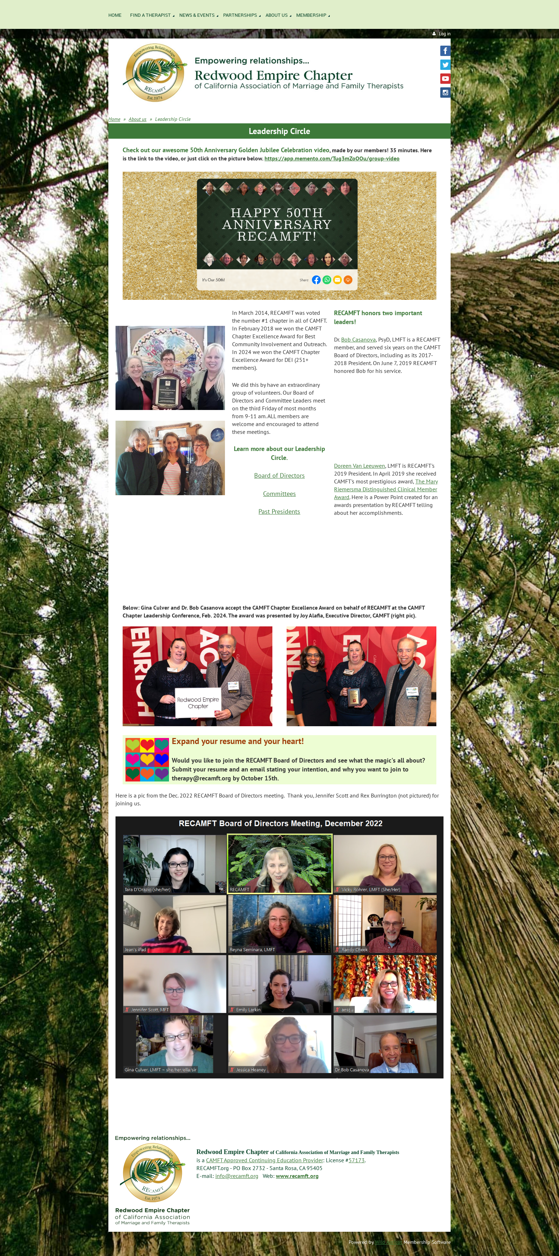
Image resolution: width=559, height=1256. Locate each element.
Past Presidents (279, 511)
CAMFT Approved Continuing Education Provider (264, 1160)
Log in (445, 34)
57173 (357, 1160)
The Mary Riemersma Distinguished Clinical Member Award (386, 489)
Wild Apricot (388, 1242)
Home (114, 119)
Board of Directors (279, 475)
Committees (279, 493)
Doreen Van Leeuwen (359, 465)
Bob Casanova (358, 339)
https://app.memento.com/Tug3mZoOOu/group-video (332, 158)
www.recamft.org (297, 1175)
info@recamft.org (236, 1175)
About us (138, 119)
